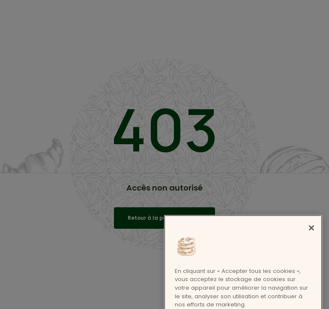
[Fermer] (311, 270)
